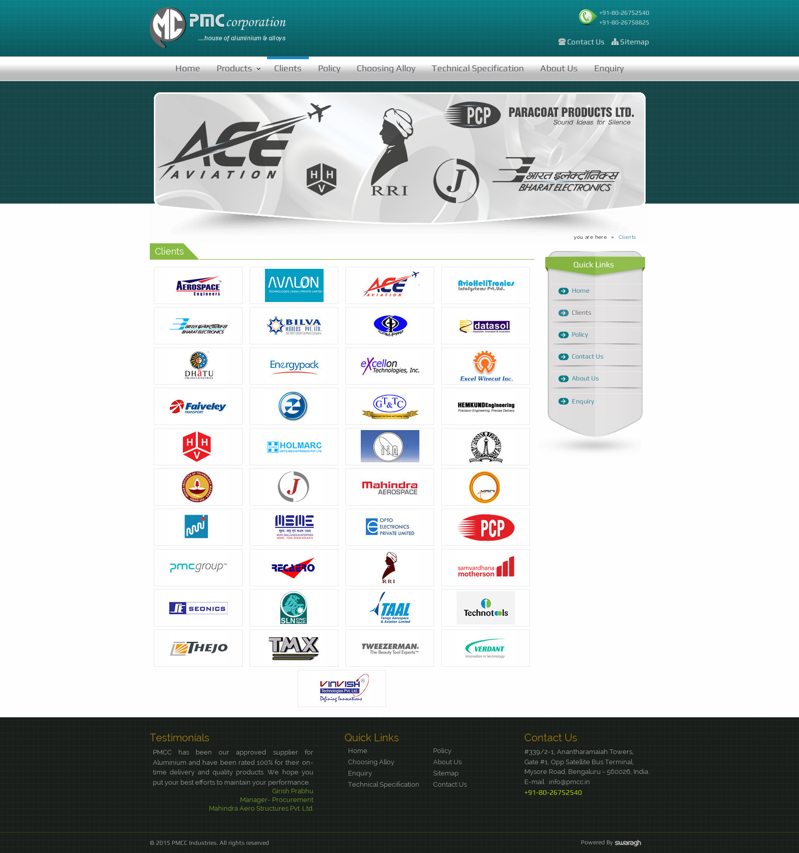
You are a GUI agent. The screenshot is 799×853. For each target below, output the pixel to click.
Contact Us (585, 41)
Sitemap (634, 41)
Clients (288, 68)
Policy (329, 68)
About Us (559, 68)
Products (234, 68)
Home (187, 68)
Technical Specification (478, 68)
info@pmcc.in (569, 782)
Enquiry (609, 68)
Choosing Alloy (386, 68)
